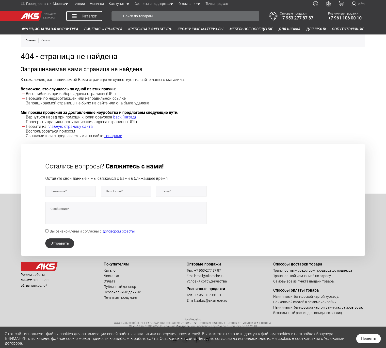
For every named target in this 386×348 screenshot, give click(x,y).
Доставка (111, 276)
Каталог (110, 270)
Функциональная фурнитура (50, 29)
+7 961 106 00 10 (345, 17)
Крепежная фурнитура (150, 29)
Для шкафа (290, 29)
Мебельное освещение (251, 29)
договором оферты (119, 231)
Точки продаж (217, 4)
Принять (368, 338)
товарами (113, 135)
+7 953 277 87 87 (296, 17)
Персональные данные (122, 292)
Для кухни (316, 29)
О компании (187, 4)
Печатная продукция (120, 297)
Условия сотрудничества (207, 281)
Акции (80, 4)
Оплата (109, 281)
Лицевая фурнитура (103, 29)
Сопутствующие (348, 29)
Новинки (97, 4)
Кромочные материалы (200, 29)
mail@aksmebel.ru (210, 276)
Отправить (59, 243)
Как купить (118, 4)
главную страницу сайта (70, 126)
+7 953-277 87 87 (207, 270)
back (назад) (124, 117)
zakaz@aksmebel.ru (211, 300)
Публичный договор (120, 287)
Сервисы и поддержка (152, 4)
